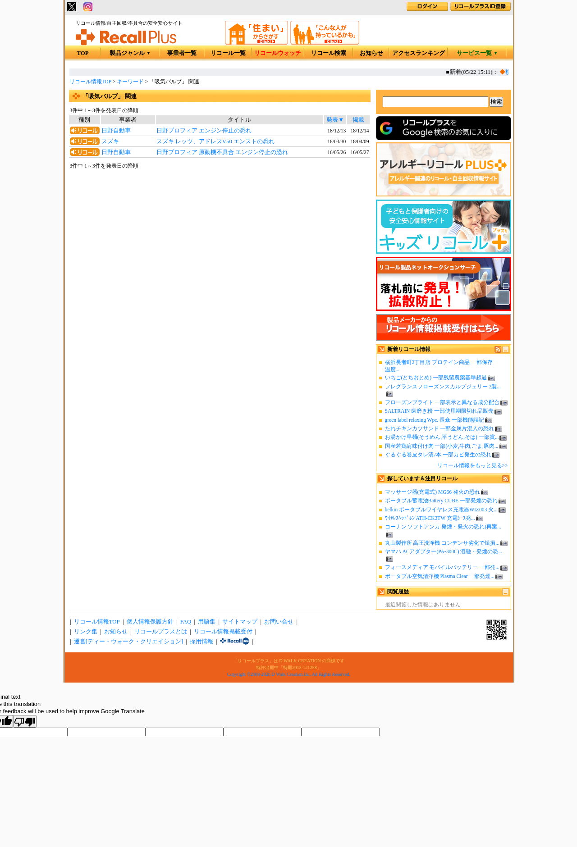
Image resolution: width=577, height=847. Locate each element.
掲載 (358, 120)
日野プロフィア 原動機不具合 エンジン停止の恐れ (222, 152)
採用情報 (201, 641)
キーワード (130, 81)
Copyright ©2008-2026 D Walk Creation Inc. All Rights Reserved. (288, 674)
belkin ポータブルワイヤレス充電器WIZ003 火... (441, 509)
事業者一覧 (182, 53)
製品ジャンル (130, 53)
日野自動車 (116, 131)
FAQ (186, 622)
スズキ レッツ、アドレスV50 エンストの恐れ (215, 141)
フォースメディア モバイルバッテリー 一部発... (442, 567)
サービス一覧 (477, 53)
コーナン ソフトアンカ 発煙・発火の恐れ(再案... (443, 526)
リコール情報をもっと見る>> (472, 465)
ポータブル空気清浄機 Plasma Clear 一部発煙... (440, 576)
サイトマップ (239, 622)
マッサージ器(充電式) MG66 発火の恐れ (433, 492)
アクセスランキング (418, 53)
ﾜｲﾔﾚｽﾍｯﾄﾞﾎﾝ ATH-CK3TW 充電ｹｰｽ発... (430, 518)
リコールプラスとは (160, 631)
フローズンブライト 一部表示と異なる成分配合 (442, 402)
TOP (82, 53)
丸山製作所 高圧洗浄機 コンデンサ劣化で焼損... (442, 543)
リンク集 (85, 631)
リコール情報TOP (90, 81)
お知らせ (371, 53)
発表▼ (335, 120)
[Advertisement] (219, 243)
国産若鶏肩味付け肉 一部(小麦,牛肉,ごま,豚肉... (442, 446)
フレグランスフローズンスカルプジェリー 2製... (443, 386)
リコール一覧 (228, 53)
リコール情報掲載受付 (223, 631)
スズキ (110, 141)
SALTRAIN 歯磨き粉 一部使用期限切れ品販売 (439, 411)
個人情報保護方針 (150, 622)
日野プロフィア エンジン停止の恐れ (204, 131)
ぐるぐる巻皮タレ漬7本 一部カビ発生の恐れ (438, 454)
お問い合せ (278, 622)
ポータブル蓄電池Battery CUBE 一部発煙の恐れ (441, 500)
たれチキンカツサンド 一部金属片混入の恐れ (440, 428)
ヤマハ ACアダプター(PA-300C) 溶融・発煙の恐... (444, 551)
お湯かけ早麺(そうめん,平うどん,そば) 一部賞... (442, 437)
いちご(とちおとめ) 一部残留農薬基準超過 (436, 377)
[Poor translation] (25, 721)
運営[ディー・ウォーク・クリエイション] (128, 641)
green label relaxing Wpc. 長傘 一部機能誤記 (435, 420)
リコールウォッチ (277, 53)
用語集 (206, 622)
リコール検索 (328, 53)
